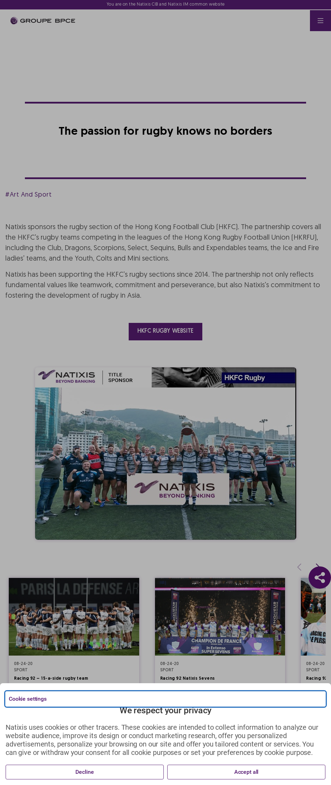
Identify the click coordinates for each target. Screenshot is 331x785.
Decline (84, 772)
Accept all (246, 772)
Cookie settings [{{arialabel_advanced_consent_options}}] (28, 698)
